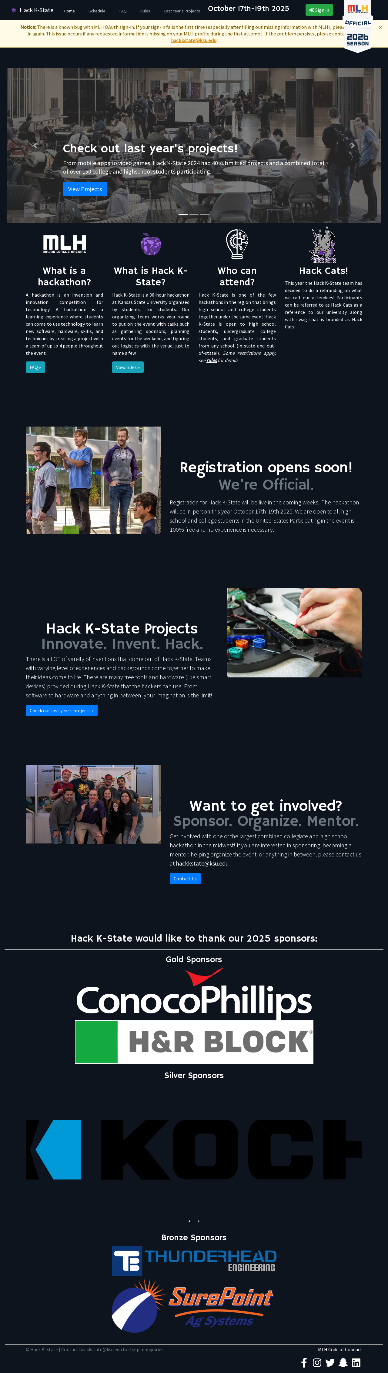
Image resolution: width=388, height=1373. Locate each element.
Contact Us (185, 879)
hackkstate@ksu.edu (193, 40)
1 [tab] (189, 1221)
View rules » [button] (128, 367)
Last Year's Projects (182, 11)
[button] (35, 145)
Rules (145, 11)
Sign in (319, 10)
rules (211, 360)
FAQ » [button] (35, 367)
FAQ (123, 11)
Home (69, 11)
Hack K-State (31, 10)
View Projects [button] (85, 189)
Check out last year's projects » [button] (62, 710)
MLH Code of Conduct (340, 1349)
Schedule (97, 11)
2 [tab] (199, 1221)
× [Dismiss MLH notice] (380, 27)
